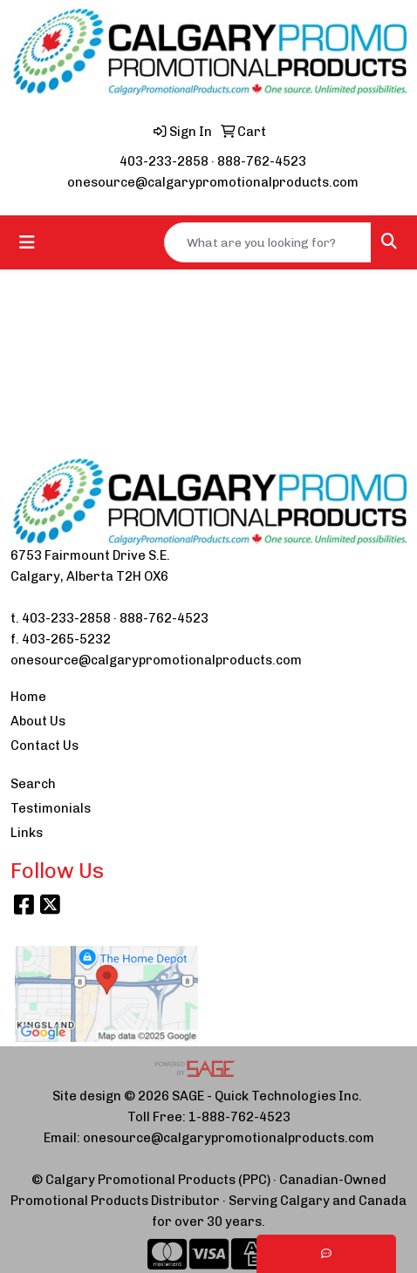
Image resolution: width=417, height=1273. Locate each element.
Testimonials (50, 808)
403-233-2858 (164, 161)
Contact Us (44, 745)
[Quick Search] (268, 242)
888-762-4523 (261, 161)
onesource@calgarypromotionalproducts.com (213, 182)
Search (33, 784)
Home (28, 697)
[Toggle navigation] (27, 242)
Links (26, 833)
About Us (37, 721)
